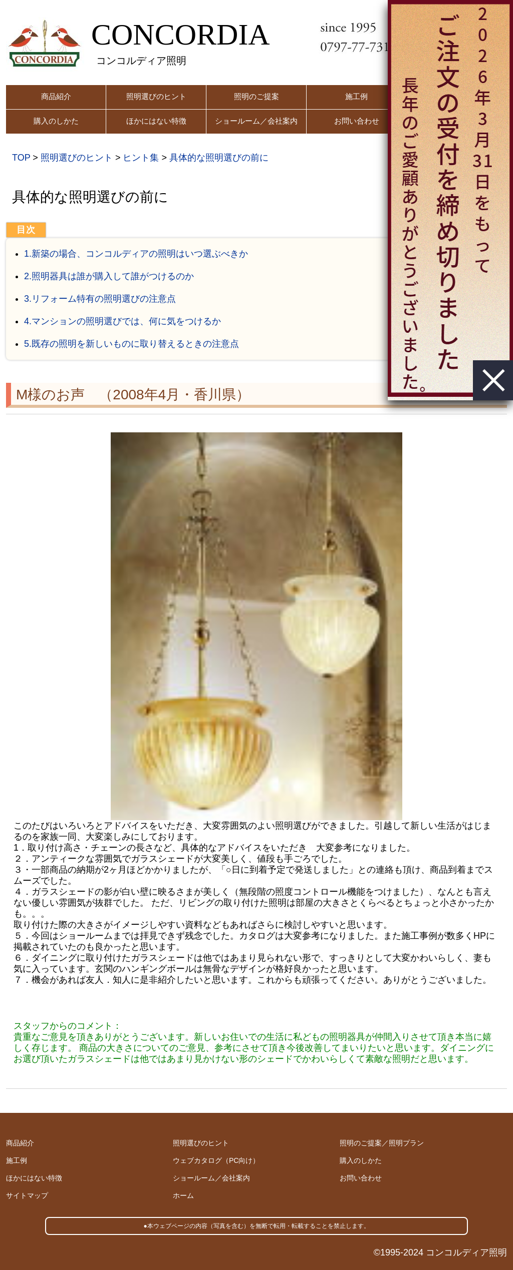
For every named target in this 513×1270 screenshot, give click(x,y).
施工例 (356, 96)
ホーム (183, 1195)
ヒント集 (141, 158)
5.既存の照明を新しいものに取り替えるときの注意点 (131, 344)
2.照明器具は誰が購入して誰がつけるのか (109, 276)
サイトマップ (27, 1195)
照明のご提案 (256, 96)
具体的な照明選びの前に (219, 158)
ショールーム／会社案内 (256, 121)
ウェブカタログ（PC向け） (216, 1160)
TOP (21, 158)
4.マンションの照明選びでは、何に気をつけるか (122, 321)
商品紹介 (56, 96)
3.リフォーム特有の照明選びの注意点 (100, 299)
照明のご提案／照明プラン (382, 1143)
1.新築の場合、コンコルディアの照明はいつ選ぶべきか (136, 254)
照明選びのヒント (156, 96)
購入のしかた (56, 121)
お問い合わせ (356, 121)
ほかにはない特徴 (156, 121)
